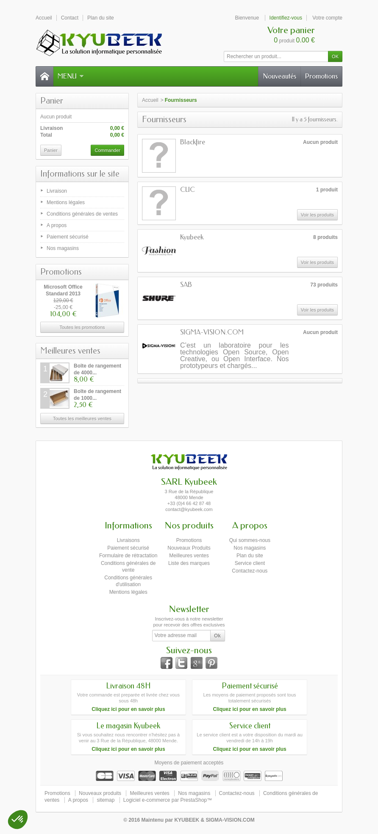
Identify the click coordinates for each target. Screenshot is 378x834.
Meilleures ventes (70, 351)
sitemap (105, 800)
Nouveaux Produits (188, 548)
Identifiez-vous (286, 18)
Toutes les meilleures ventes (82, 418)
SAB (186, 285)
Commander (107, 150)
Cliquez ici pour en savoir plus (128, 709)
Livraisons (128, 540)
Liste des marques (189, 563)
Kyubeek (191, 237)
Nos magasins (63, 248)
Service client (250, 563)
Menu (71, 76)
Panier (51, 101)
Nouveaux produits (100, 793)
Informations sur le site (80, 174)
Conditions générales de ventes (82, 214)
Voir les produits (317, 214)
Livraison (57, 191)
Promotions (321, 76)
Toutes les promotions (82, 327)
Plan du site (249, 556)
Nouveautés (279, 76)
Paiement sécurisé (68, 237)
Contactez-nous (249, 571)
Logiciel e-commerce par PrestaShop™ (167, 800)
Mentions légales (66, 202)
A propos (57, 225)
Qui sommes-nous (249, 540)
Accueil (150, 100)
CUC (187, 189)
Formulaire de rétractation (128, 556)
